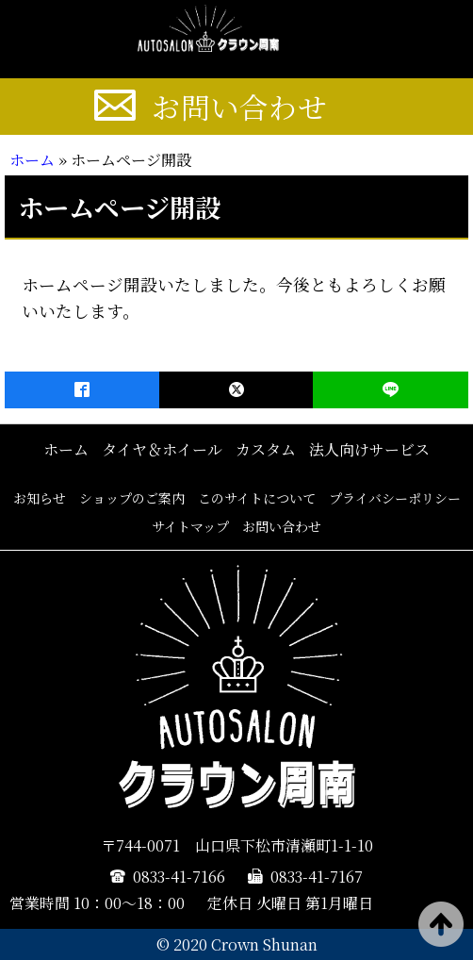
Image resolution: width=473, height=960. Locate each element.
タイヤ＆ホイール (162, 449)
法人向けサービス (369, 449)
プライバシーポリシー (395, 497)
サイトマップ (190, 526)
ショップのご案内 (132, 497)
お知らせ (39, 497)
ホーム (32, 160)
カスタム (266, 449)
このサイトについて (257, 497)
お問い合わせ (239, 106)
